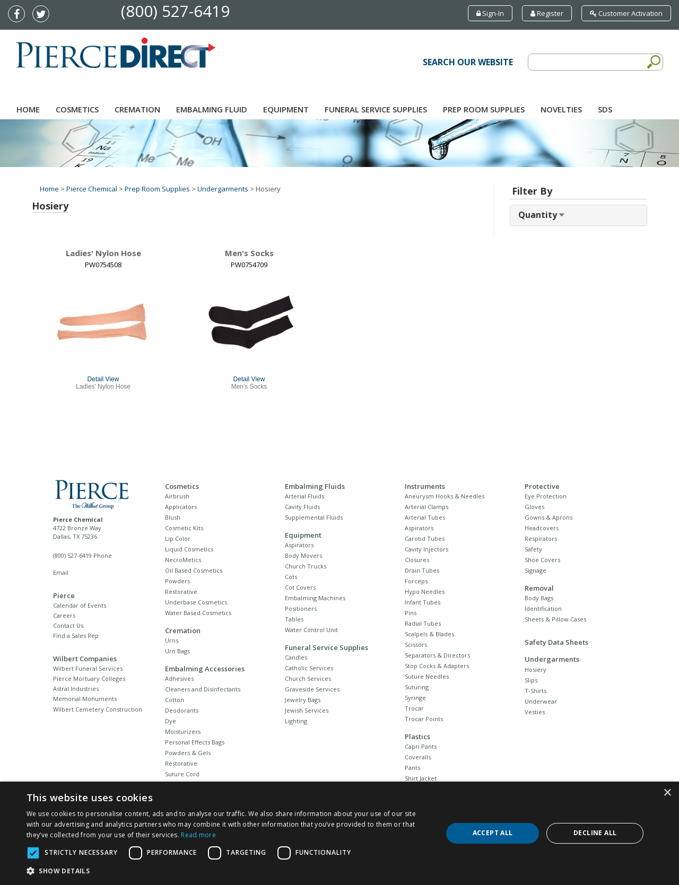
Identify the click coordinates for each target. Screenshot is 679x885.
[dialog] (339, 833)
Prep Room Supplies (484, 109)
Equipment (286, 109)
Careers (64, 615)
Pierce (64, 595)
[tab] (578, 215)
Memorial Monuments (85, 699)
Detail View (103, 379)
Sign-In (490, 13)
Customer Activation (626, 13)
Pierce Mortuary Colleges (89, 678)
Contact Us (68, 625)
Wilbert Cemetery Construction (97, 709)
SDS (605, 109)
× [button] (667, 793)
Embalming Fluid (211, 109)
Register (546, 13)
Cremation (137, 109)
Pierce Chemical (91, 189)
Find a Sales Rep (76, 635)
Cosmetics (77, 109)
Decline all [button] (594, 832)
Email (60, 572)
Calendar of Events (79, 605)
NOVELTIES (561, 109)
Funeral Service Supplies (376, 109)
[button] (228, 871)
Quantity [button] (538, 215)
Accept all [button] (493, 832)
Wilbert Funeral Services (88, 668)
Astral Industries (76, 689)
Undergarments (222, 189)
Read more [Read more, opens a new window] (198, 834)
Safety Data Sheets (556, 642)
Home (28, 109)
